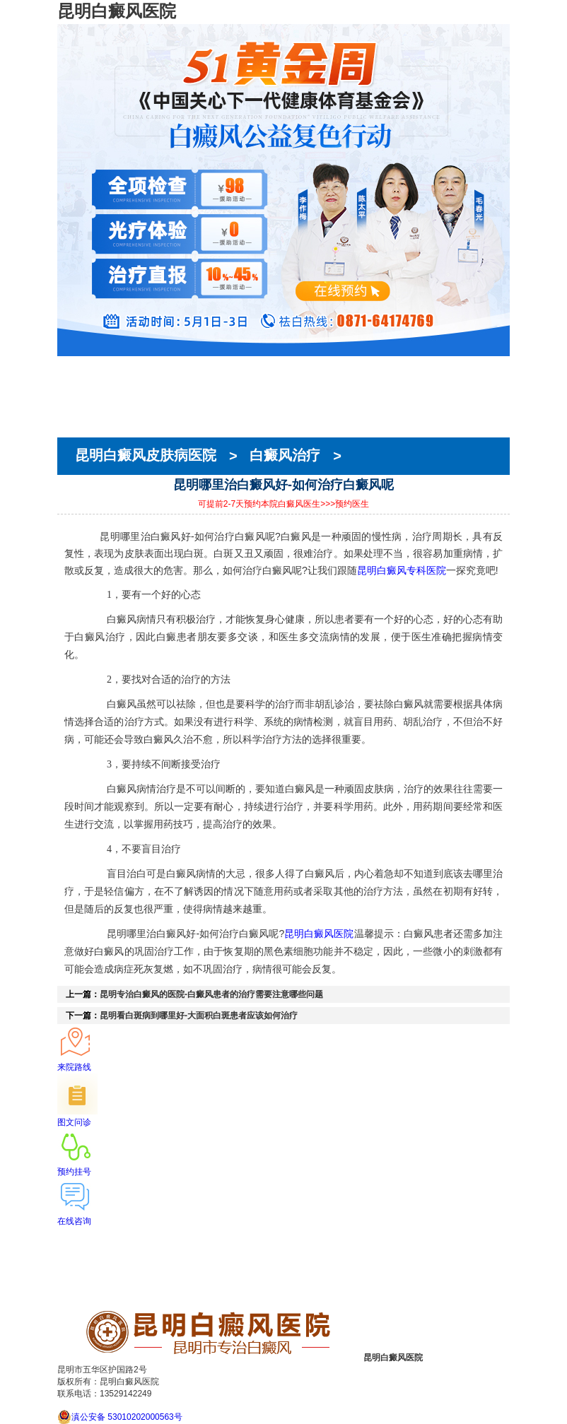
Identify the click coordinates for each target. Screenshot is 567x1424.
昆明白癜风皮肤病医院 (148, 456)
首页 (67, 366)
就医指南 (77, 417)
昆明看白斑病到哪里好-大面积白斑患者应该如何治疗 (199, 1015)
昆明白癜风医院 (318, 933)
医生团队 (77, 392)
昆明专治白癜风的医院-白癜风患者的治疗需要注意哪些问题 (211, 994)
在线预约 (77, 405)
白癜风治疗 (285, 456)
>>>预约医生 (344, 504)
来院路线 (77, 430)
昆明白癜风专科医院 (401, 570)
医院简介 (77, 379)
